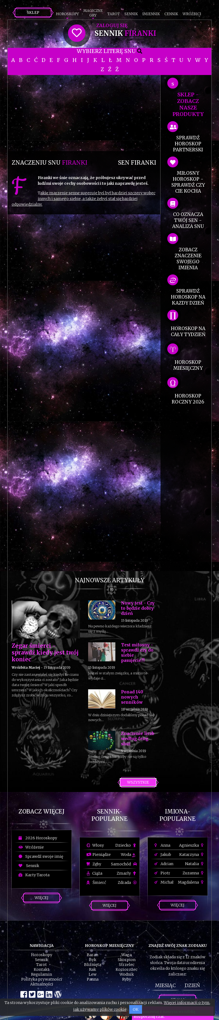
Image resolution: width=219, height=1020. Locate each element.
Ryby (126, 979)
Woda (128, 854)
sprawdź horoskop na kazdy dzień (188, 297)
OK (135, 1009)
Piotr (162, 873)
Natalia (195, 863)
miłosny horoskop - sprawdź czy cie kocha (188, 182)
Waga (126, 954)
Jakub (163, 854)
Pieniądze (99, 854)
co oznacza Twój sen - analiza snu (188, 220)
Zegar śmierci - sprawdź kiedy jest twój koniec (45, 652)
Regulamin (41, 974)
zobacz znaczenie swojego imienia (188, 259)
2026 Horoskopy (37, 838)
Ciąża (94, 873)
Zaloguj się (112, 26)
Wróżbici (192, 14)
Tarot (113, 14)
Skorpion (126, 959)
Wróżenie (31, 847)
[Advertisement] (84, 113)
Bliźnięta (92, 964)
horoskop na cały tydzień (188, 331)
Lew (93, 974)
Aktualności (41, 984)
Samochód (124, 864)
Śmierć (96, 882)
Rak (92, 969)
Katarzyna (192, 854)
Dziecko (126, 845)
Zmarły (127, 873)
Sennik (131, 14)
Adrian (164, 863)
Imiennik (151, 14)
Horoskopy (67, 14)
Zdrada (127, 882)
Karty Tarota (34, 874)
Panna (92, 979)
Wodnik (126, 974)
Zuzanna (194, 873)
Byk (92, 959)
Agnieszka (192, 845)
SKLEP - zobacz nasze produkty (188, 104)
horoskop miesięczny (188, 365)
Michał (164, 882)
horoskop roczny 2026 (188, 399)
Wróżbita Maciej (26, 667)
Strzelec (126, 964)
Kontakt (41, 969)
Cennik (171, 14)
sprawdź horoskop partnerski (188, 144)
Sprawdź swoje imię (40, 856)
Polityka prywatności (41, 979)
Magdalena (191, 882)
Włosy (95, 845)
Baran (92, 954)
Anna (162, 845)
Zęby (94, 864)
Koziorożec (126, 969)
